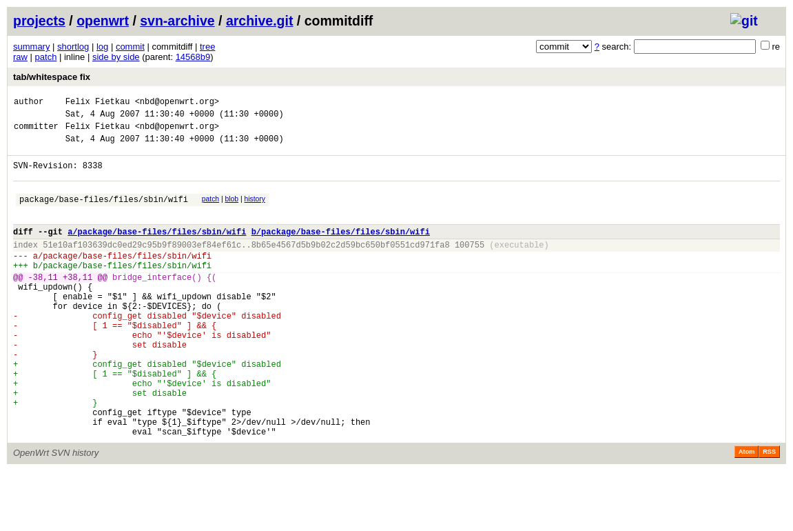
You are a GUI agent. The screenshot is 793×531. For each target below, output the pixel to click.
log (102, 46)
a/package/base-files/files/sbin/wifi (157, 250)
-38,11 (43, 304)
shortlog (73, 46)
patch (46, 57)
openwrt (102, 20)
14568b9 (193, 57)
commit (130, 46)
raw (20, 57)
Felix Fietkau (97, 103)
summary (31, 46)
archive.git (259, 20)
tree (207, 46)
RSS (769, 511)
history (254, 211)
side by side (116, 57)
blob (232, 211)
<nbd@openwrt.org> (177, 103)
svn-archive (177, 20)
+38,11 (77, 304)
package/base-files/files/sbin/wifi (103, 213)
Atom (746, 511)
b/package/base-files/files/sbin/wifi (340, 250)
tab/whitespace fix (51, 77)
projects (39, 20)
